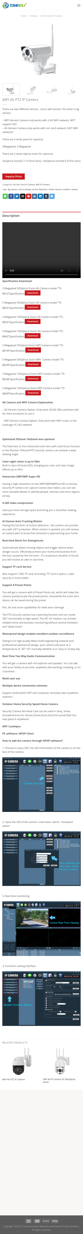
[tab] (41, 216)
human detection (39, 189)
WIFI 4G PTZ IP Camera (13, 1079)
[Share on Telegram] (52, 196)
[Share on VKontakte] (34, 196)
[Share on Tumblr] (46, 196)
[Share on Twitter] (16, 196)
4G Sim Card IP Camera (51, 15)
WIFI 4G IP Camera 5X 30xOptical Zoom (59, 1080)
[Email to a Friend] (22, 196)
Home (23, 15)
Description (11, 216)
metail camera (55, 189)
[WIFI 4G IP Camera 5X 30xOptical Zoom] (62, 1062)
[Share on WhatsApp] (5, 196)
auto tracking (24, 189)
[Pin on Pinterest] (28, 196)
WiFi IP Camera (43, 184)
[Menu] (79, 5)
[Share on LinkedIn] (40, 196)
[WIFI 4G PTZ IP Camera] (21, 1062)
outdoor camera (70, 189)
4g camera (12, 189)
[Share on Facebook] (11, 196)
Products (33, 15)
